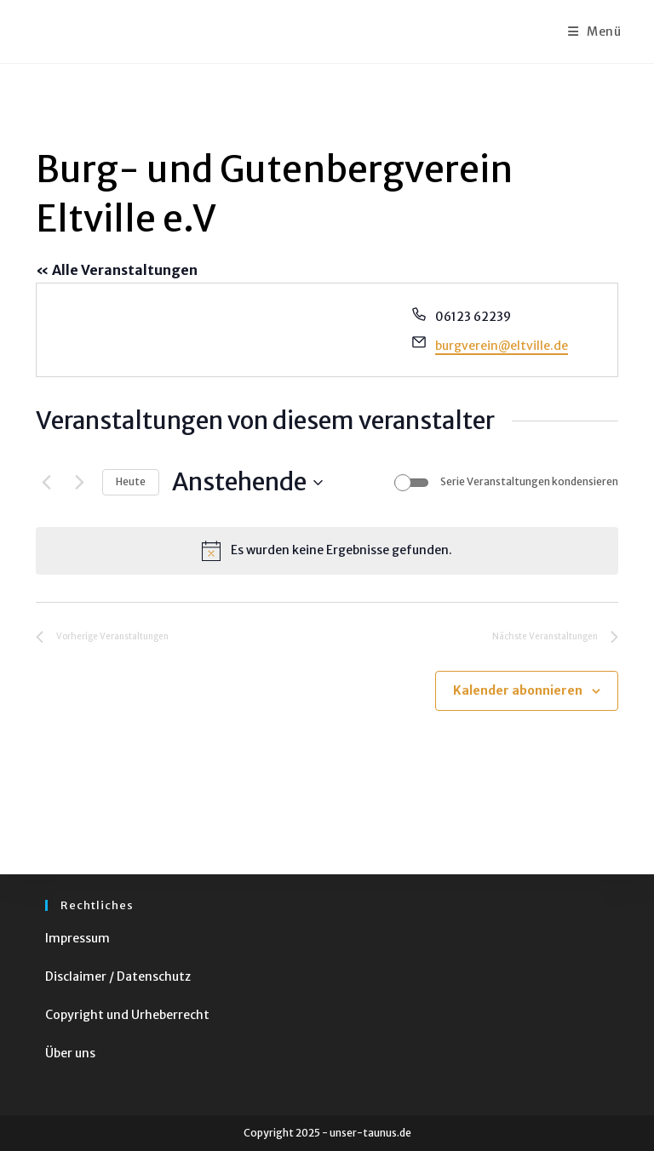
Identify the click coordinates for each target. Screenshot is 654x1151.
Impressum (77, 938)
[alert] (327, 551)
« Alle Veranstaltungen (117, 269)
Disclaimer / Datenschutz (118, 976)
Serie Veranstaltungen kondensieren (529, 481)
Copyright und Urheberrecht (127, 1014)
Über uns (70, 1053)
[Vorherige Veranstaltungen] (46, 482)
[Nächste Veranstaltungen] (79, 482)
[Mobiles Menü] (595, 31)
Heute (131, 481)
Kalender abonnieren (517, 690)
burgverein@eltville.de (501, 345)
